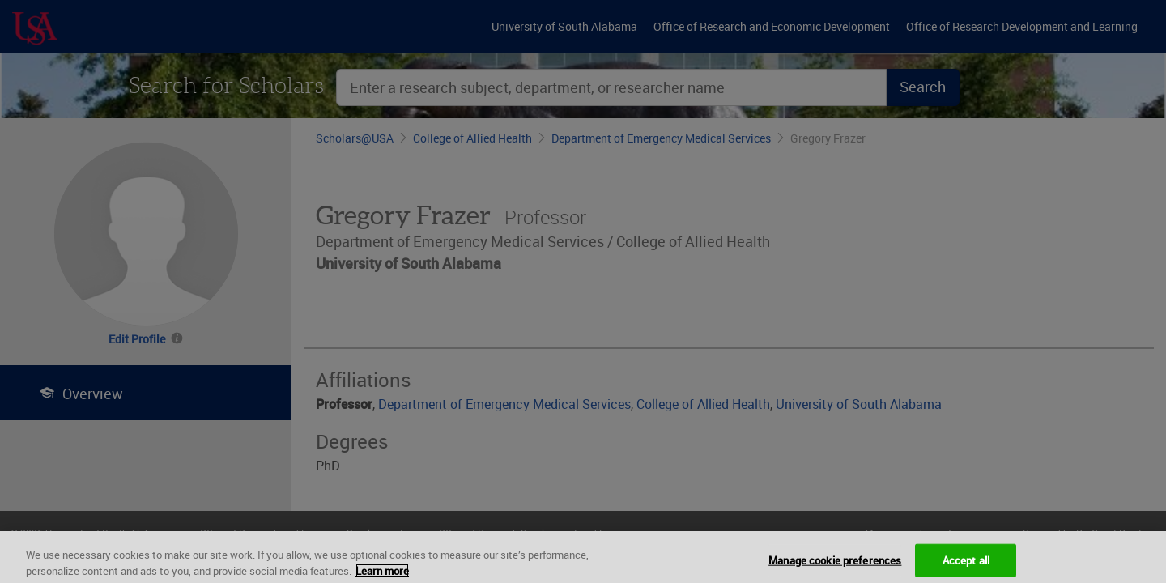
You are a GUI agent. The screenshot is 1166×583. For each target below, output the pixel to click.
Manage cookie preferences (834, 566)
